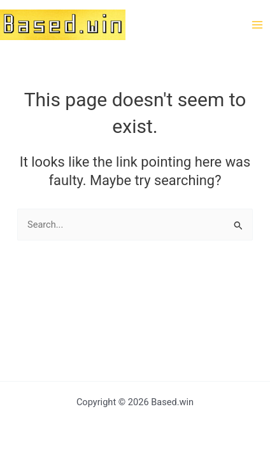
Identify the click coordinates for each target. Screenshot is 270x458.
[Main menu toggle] (257, 24)
